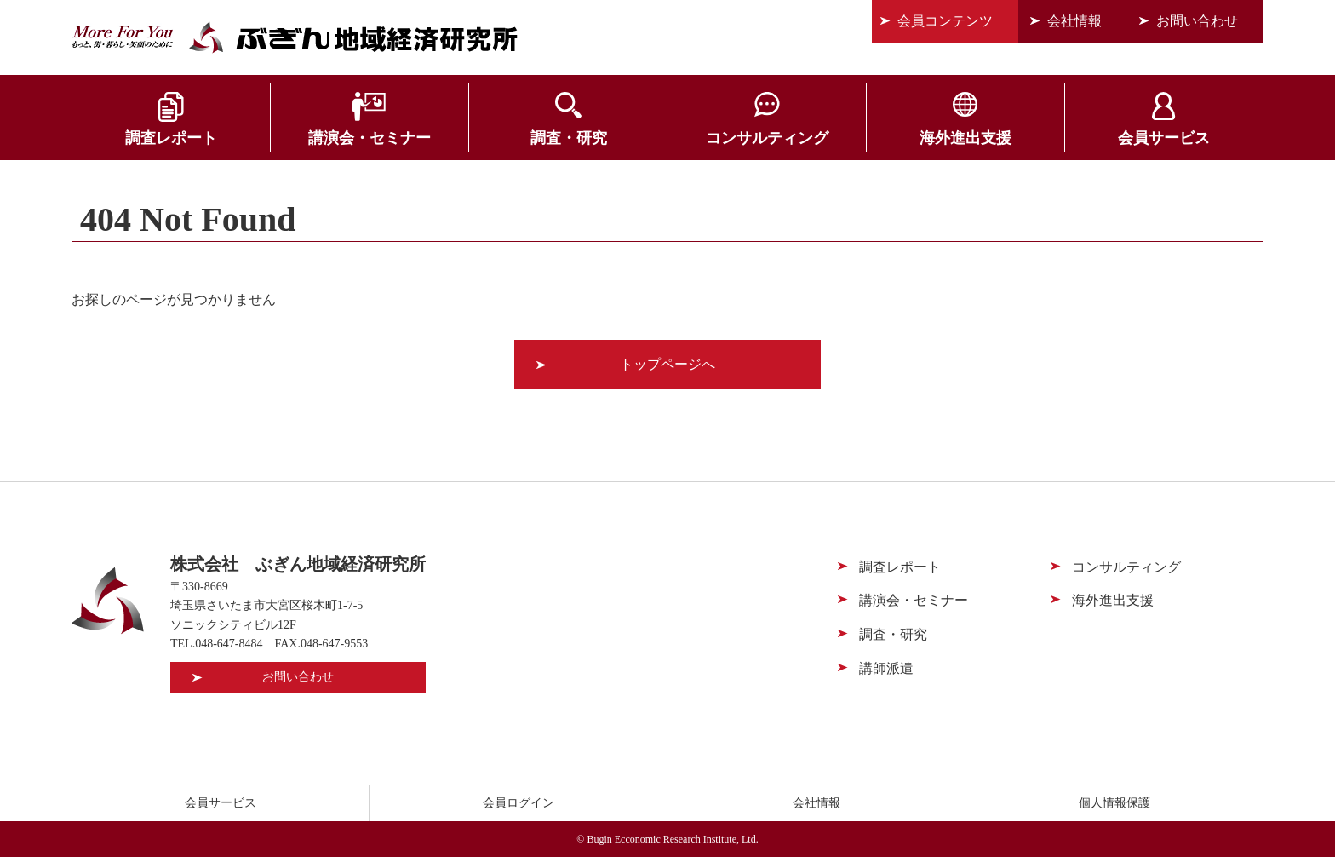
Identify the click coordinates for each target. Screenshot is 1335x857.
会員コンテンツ (945, 21)
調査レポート (171, 138)
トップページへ (667, 364)
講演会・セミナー (369, 138)
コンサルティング (767, 138)
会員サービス (1164, 138)
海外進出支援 (965, 138)
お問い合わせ (1197, 21)
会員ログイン (518, 803)
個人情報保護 (1114, 803)
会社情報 (1074, 21)
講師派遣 (886, 668)
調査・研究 (568, 138)
